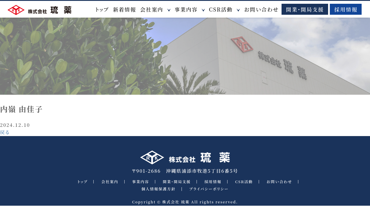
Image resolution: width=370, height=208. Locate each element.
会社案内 (151, 9)
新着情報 (124, 9)
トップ (102, 9)
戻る (5, 132)
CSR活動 (221, 9)
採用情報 (345, 9)
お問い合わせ (261, 9)
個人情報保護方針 (158, 189)
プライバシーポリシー (209, 189)
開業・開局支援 (305, 9)
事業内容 (186, 9)
